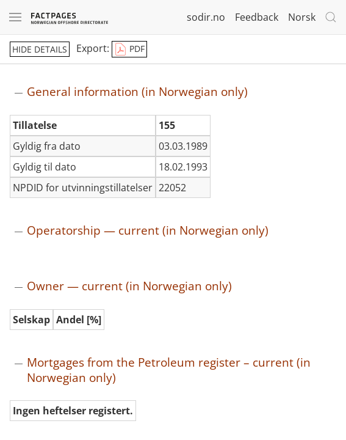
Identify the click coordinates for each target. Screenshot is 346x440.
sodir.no (206, 17)
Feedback (256, 17)
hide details (39, 49)
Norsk (301, 17)
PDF (129, 49)
